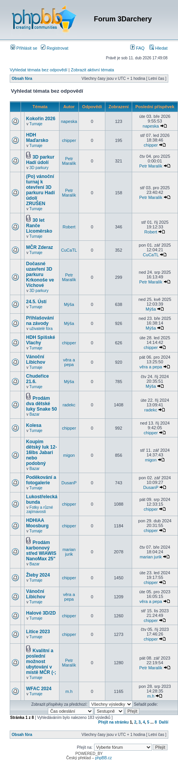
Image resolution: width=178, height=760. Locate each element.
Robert (69, 227)
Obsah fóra (22, 78)
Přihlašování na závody (40, 320)
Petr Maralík (69, 161)
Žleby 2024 (38, 575)
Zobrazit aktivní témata (92, 69)
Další (163, 722)
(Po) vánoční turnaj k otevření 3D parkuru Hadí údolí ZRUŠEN (40, 190)
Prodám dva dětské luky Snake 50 (41, 404)
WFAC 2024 (38, 688)
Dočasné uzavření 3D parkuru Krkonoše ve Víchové (40, 274)
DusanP (69, 482)
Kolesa (33, 425)
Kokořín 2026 (40, 118)
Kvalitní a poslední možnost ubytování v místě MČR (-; (41, 661)
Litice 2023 (38, 631)
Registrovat (54, 48)
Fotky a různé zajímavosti (39, 509)
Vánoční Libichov (35, 359)
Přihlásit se (23, 48)
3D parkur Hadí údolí (40, 159)
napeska (69, 121)
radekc (69, 404)
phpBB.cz (103, 758)
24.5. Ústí (36, 301)
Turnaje (36, 124)
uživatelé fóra (41, 328)
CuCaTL (69, 250)
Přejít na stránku (113, 722)
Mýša (69, 304)
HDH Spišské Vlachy (40, 340)
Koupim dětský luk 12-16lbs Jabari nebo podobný (41, 452)
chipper (69, 140)
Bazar (35, 414)
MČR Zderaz (39, 247)
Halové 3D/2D (41, 613)
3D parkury (39, 168)
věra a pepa (69, 362)
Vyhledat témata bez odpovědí (38, 69)
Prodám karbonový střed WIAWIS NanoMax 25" (41, 550)
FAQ (137, 48)
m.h (68, 691)
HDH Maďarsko (37, 137)
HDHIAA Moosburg (37, 523)
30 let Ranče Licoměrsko (39, 226)
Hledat (158, 48)
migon (69, 455)
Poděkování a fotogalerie (41, 480)
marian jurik (69, 551)
